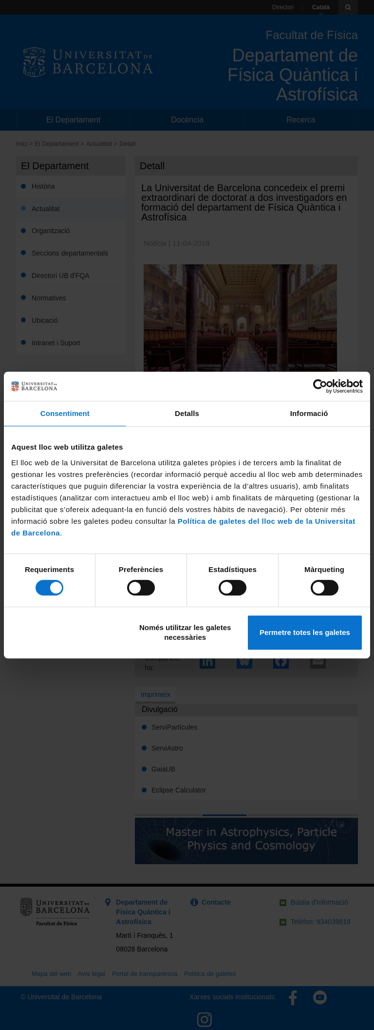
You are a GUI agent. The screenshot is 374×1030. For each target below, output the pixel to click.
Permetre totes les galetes (305, 632)
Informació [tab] (309, 413)
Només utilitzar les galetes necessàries (185, 632)
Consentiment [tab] (65, 413)
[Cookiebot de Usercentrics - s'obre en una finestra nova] (320, 386)
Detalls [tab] (187, 413)
